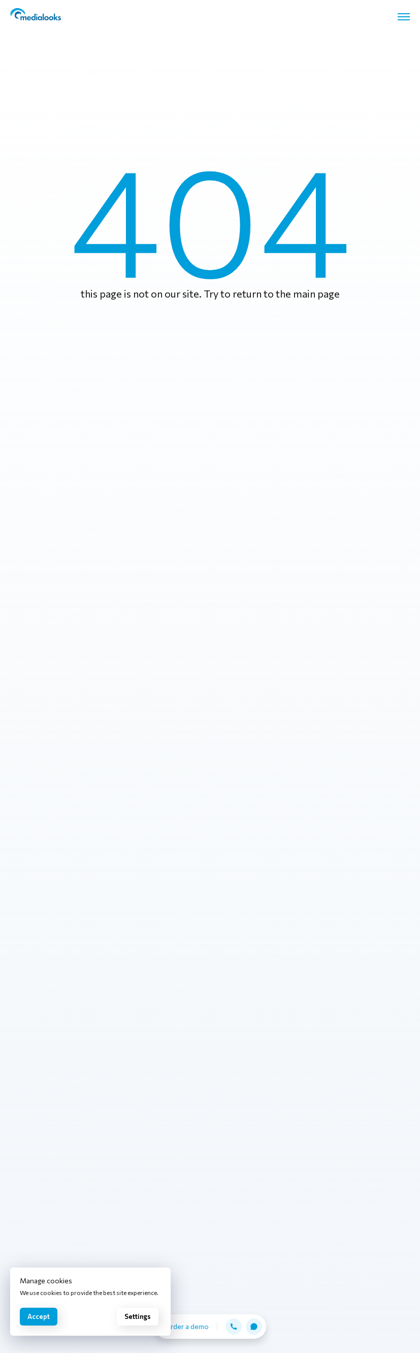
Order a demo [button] (187, 1326)
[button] (233, 1326)
